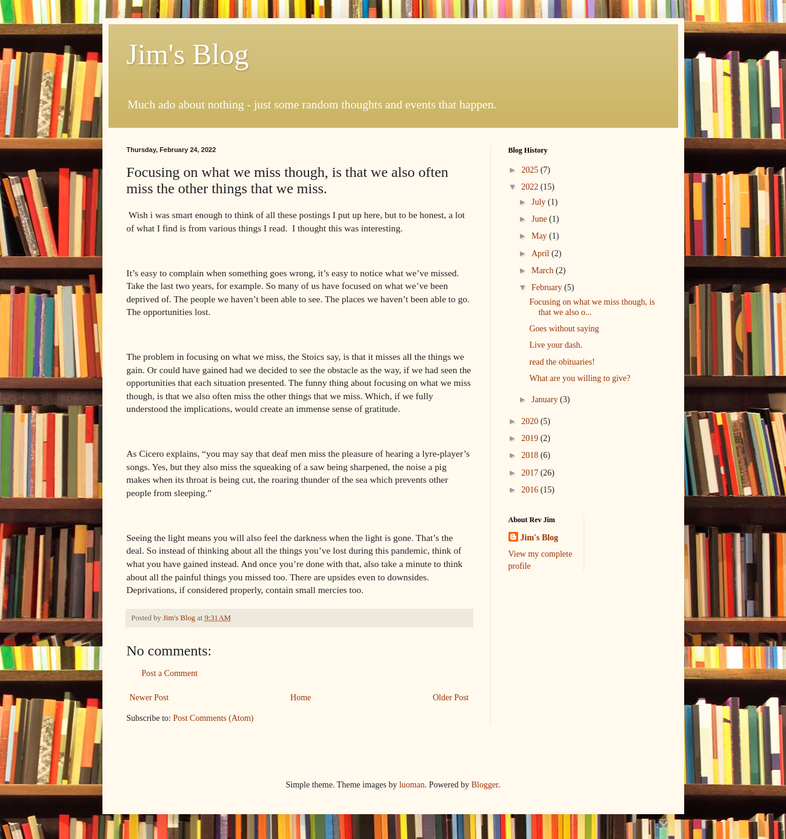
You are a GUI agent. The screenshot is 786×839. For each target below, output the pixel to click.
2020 (531, 421)
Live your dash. (555, 345)
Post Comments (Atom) (213, 718)
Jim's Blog (188, 54)
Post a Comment (170, 673)
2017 (531, 472)
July (539, 202)
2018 (531, 455)
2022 (531, 186)
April (541, 253)
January (545, 399)
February (547, 287)
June (540, 219)
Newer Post (149, 697)
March (543, 270)
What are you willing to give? (579, 378)
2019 (531, 438)
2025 (531, 169)
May (540, 235)
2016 (531, 489)
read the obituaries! (561, 361)
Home (300, 697)
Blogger (484, 784)
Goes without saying (564, 328)
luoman (412, 784)
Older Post (451, 697)
